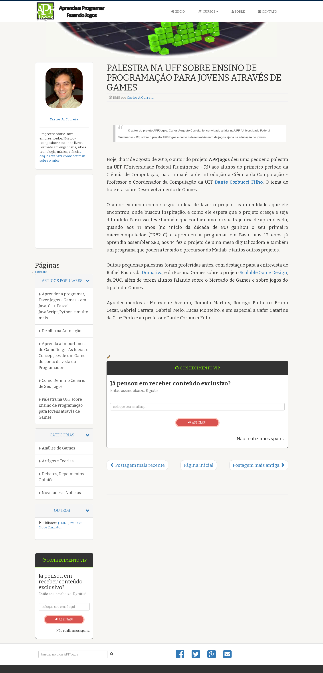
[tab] (64, 281)
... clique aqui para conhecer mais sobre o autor (62, 156)
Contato (41, 272)
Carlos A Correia (140, 98)
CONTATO (267, 12)
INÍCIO (178, 12)
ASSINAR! (197, 422)
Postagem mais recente (137, 465)
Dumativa (152, 272)
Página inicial (199, 465)
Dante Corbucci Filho (239, 182)
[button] (64, 281)
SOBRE (238, 12)
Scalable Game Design (263, 272)
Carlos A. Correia (64, 119)
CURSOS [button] (208, 12)
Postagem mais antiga (259, 465)
